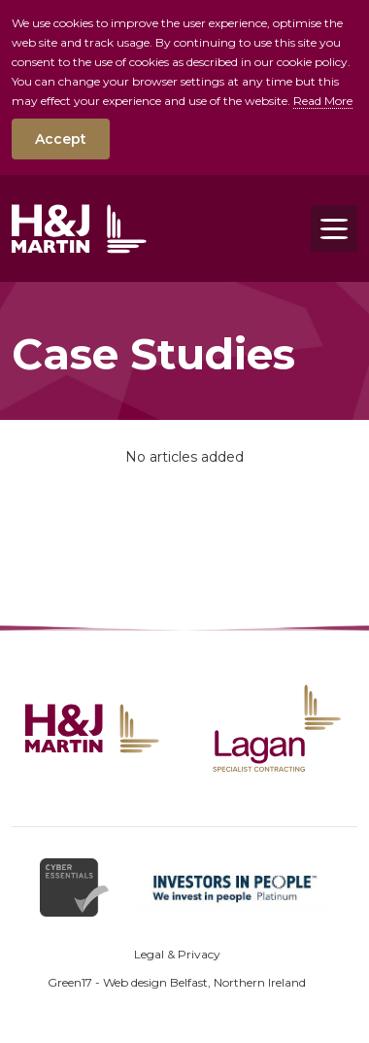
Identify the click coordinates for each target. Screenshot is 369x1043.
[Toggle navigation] (334, 228)
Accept (60, 139)
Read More (322, 100)
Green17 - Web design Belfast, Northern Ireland (177, 982)
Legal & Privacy (177, 954)
